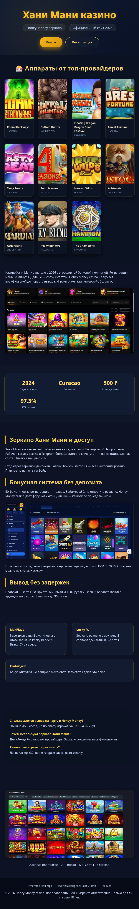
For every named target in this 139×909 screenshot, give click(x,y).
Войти (51, 42)
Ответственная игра (40, 886)
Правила (106, 886)
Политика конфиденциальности (76, 886)
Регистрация (82, 42)
